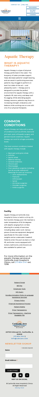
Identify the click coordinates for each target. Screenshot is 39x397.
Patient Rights (19, 307)
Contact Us (15, 4)
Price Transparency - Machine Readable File (19, 314)
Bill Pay (25, 4)
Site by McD (19, 388)
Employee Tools (19, 289)
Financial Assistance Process (19, 304)
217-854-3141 (21, 262)
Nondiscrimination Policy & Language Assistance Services (19, 296)
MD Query (19, 292)
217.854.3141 (19, 336)
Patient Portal (19, 283)
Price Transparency (19, 310)
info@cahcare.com (19, 338)
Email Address (11, 360)
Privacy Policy (19, 300)
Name (7, 350)
